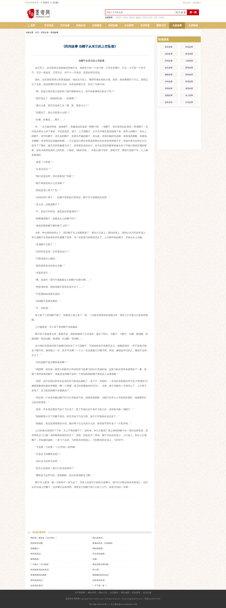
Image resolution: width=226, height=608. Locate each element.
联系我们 (197, 3)
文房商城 (193, 25)
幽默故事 (169, 74)
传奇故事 (169, 81)
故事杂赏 (169, 102)
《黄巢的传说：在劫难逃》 (102, 543)
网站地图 (125, 593)
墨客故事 (45, 32)
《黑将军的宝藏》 (36, 543)
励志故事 (169, 68)
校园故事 (169, 95)
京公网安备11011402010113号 (124, 604)
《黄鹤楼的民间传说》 (100, 575)
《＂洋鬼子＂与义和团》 (39, 564)
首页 (33, 25)
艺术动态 (49, 25)
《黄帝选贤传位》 (36, 580)
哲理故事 (189, 81)
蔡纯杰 (132, 17)
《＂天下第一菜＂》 (99, 585)
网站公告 (103, 593)
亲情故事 (169, 88)
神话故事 (189, 47)
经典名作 (81, 25)
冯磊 (155, 17)
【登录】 (46, 2)
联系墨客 (136, 593)
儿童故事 (189, 61)
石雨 (144, 17)
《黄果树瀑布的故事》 (38, 575)
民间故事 (169, 61)
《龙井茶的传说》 (98, 580)
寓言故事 (169, 47)
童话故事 (189, 54)
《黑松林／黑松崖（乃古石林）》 (43, 538)
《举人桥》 (95, 570)
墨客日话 (161, 25)
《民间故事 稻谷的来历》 (39, 570)
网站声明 (92, 593)
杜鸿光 (150, 17)
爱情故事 (189, 68)
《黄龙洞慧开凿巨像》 (100, 564)
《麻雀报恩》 (34, 559)
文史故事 (189, 102)
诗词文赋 (113, 25)
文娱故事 (177, 25)
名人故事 (189, 95)
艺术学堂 (145, 25)
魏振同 (138, 17)
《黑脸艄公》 (34, 548)
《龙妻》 (95, 559)
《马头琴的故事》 (98, 554)
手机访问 (186, 3)
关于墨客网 (80, 593)
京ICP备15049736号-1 (98, 604)
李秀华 (119, 17)
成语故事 (169, 54)
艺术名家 (65, 25)
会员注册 (147, 593)
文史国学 (129, 25)
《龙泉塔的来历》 (36, 585)
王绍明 (161, 17)
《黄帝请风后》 (35, 554)
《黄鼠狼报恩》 (97, 548)
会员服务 (114, 593)
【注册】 (55, 2)
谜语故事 (189, 88)
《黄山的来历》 (97, 538)
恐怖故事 (189, 74)
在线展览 (97, 25)
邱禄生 (125, 17)
